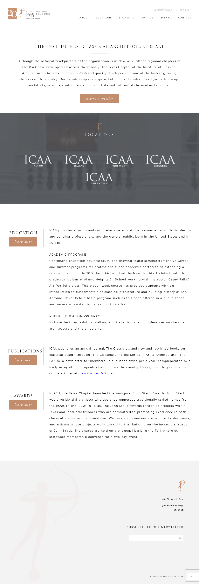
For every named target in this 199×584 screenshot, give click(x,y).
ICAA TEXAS (177, 576)
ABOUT (84, 17)
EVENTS (166, 17)
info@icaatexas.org (169, 505)
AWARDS (147, 17)
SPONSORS (126, 17)
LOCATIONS (104, 17)
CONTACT (184, 17)
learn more (23, 242)
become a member (99, 98)
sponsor (185, 9)
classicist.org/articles (96, 373)
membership (163, 9)
